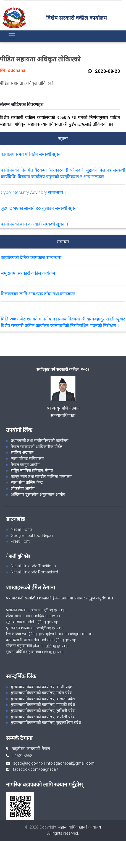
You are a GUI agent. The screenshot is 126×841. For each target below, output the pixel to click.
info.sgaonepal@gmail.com (70, 763)
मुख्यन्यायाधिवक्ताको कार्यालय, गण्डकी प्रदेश (43, 704)
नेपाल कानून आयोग (25, 464)
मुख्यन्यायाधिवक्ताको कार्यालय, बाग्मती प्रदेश (43, 698)
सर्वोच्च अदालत (22, 452)
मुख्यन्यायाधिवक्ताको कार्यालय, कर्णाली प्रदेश (43, 716)
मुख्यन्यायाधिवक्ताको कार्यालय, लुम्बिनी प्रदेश (43, 710)
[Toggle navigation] (11, 35)
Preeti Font (20, 541)
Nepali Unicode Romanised (34, 572)
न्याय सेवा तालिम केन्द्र (27, 482)
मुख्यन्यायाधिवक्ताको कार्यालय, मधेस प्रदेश (41, 692)
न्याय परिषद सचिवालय (27, 458)
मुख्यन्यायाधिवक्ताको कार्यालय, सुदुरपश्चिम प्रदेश (46, 722)
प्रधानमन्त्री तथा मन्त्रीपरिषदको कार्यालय (39, 440)
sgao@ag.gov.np (28, 763)
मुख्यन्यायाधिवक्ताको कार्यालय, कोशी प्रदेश (42, 686)
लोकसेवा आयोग (23, 488)
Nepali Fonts (22, 529)
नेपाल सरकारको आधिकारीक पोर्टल (36, 446)
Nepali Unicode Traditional (34, 565)
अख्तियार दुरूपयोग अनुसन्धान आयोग (38, 494)
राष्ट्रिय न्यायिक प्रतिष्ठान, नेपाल (32, 470)
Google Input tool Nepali (32, 535)
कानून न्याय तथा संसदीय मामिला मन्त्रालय (41, 476)
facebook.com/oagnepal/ (33, 769)
